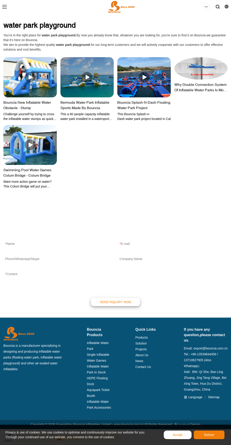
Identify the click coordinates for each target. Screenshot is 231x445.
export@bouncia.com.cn (211, 348)
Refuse (209, 435)
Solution (141, 343)
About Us (141, 355)
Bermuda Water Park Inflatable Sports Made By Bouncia (84, 105)
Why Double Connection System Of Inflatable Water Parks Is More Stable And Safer (200, 87)
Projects (141, 349)
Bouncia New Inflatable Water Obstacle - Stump (27, 105)
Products (141, 337)
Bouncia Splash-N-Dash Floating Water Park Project (143, 105)
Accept (177, 435)
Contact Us (143, 367)
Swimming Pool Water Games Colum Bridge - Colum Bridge (27, 172)
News (139, 361)
